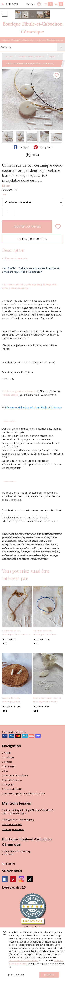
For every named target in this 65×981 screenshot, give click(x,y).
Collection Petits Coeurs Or (31, 56)
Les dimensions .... (12, 779)
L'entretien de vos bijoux (15, 775)
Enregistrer (42, 147)
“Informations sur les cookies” (23, 960)
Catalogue (8, 757)
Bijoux (52, 56)
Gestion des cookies (12, 824)
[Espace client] (39, 4)
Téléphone (8, 863)
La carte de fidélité (12, 789)
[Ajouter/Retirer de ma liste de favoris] (58, 226)
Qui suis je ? (8, 766)
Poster (32, 155)
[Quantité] (8, 212)
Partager (21, 147)
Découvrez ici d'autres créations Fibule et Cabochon (33, 407)
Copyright (8, 784)
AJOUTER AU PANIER (27, 226)
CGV (5, 770)
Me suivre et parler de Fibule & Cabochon (23, 793)
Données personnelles (13, 829)
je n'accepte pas (16, 974)
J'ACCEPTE (49, 974)
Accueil (9, 56)
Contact (30, 4)
